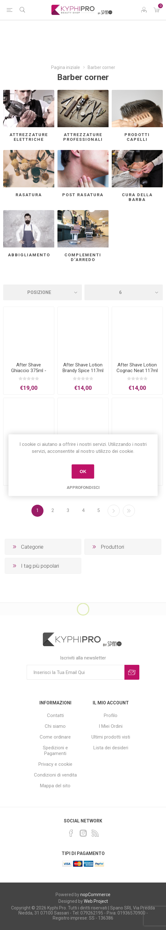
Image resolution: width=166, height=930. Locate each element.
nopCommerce (95, 894)
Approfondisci (83, 487)
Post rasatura (82, 194)
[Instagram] (83, 833)
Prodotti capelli (137, 137)
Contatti (55, 715)
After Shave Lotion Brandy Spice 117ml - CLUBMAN (83, 370)
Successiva (114, 511)
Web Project (96, 901)
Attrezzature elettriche (29, 137)
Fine (129, 511)
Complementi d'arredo (82, 257)
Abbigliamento (29, 255)
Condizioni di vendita (55, 775)
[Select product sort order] (42, 292)
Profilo (110, 715)
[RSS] (95, 833)
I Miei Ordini (111, 726)
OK (83, 471)
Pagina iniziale (65, 67)
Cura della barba (137, 197)
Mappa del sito (55, 786)
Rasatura (29, 194)
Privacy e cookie (55, 764)
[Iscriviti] (75, 672)
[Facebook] (71, 833)
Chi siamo (55, 726)
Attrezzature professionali (83, 137)
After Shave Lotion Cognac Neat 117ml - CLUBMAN (137, 370)
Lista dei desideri (110, 748)
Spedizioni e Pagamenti (55, 750)
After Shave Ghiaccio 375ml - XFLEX (28, 370)
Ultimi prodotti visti (110, 737)
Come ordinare (55, 737)
